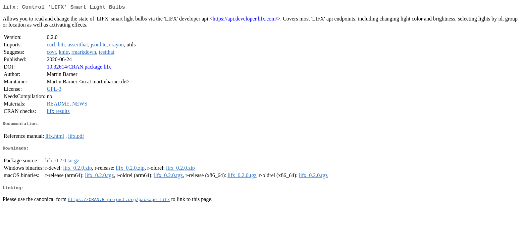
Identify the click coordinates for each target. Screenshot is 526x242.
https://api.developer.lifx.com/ (245, 20)
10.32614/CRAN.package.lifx (79, 68)
